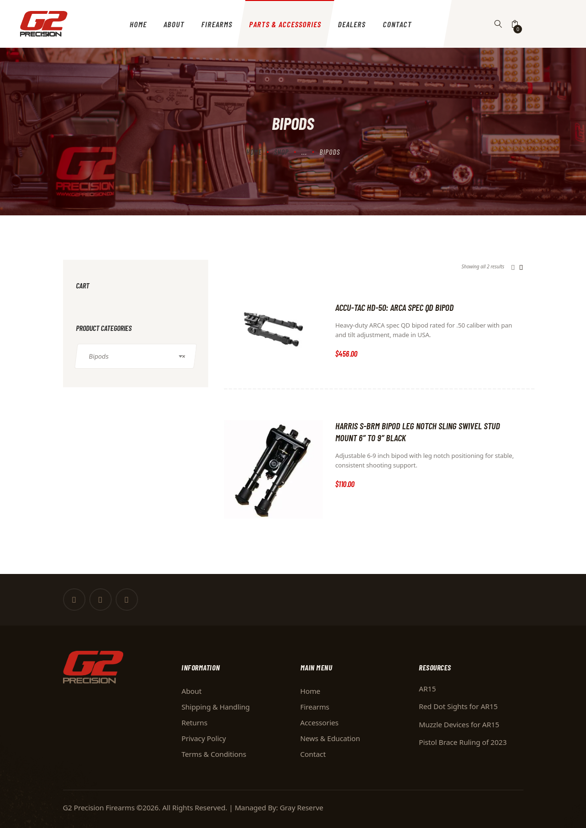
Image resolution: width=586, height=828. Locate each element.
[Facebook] (74, 599)
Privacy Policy (203, 738)
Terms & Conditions (213, 754)
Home (254, 152)
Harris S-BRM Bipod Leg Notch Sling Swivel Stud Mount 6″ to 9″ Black (417, 431)
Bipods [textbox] (137, 356)
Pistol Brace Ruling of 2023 (463, 742)
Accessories (319, 722)
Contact (313, 754)
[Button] (498, 24)
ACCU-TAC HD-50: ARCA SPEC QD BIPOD (394, 307)
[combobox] (136, 356)
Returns (194, 722)
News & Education (330, 738)
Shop (281, 152)
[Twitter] (100, 599)
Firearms (315, 706)
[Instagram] (127, 599)
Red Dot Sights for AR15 (458, 706)
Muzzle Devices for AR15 (459, 724)
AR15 (427, 688)
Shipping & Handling (215, 706)
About (191, 691)
